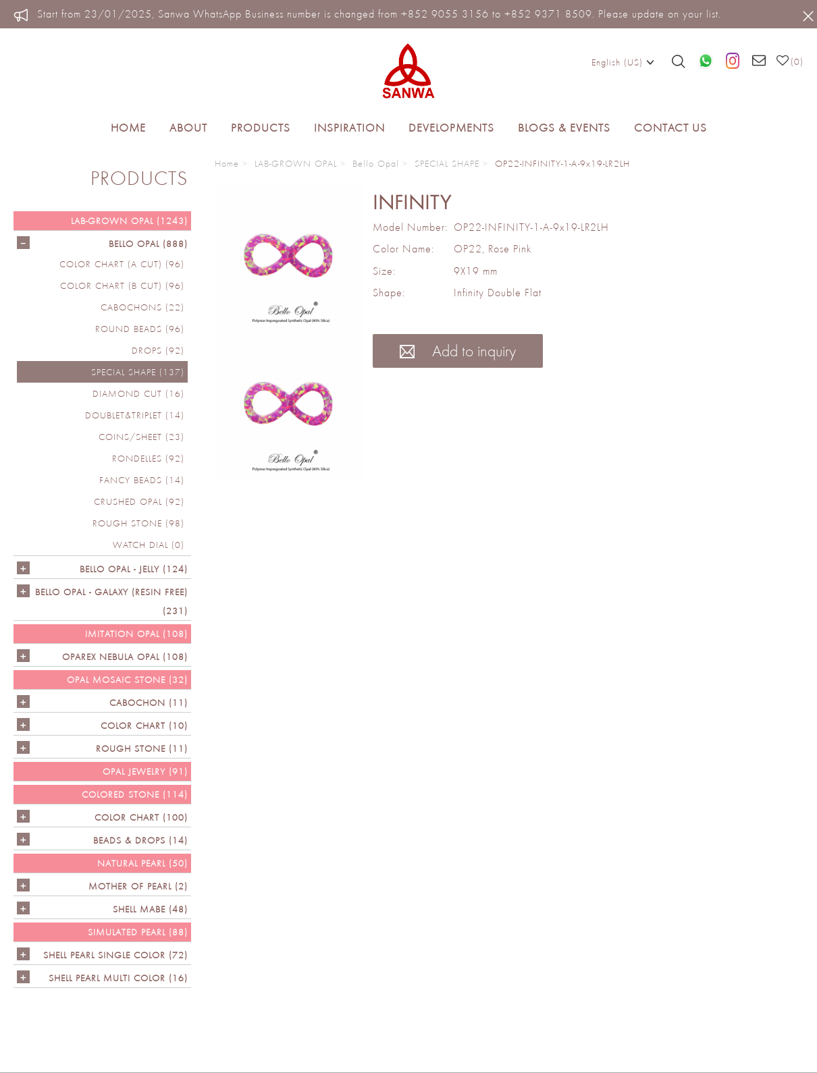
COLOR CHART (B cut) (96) (122, 285)
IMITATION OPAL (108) (136, 633)
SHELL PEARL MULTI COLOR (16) (118, 977)
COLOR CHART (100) (141, 817)
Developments (451, 127)
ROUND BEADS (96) (139, 328)
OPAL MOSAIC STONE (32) (127, 679)
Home (128, 127)
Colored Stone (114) (135, 794)
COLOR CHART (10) (144, 725)
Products (260, 127)
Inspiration (349, 127)
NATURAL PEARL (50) (142, 863)
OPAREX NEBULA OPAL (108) (125, 656)
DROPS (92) (158, 350)
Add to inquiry (458, 350)
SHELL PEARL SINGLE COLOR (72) (115, 955)
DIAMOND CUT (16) (138, 393)
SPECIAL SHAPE (447, 163)
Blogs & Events (564, 127)
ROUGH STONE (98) (138, 523)
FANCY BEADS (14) (141, 479)
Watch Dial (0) (148, 544)
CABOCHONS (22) (142, 307)
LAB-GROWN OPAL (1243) (129, 220)
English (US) (622, 61)
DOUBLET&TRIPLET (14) (134, 415)
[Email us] (759, 61)
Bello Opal (375, 163)
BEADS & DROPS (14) (140, 840)
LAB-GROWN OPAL (296, 163)
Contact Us (670, 127)
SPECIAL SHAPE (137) (137, 371)
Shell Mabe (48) (150, 909)
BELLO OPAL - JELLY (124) (134, 568)
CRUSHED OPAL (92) (139, 501)
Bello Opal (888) (148, 243)
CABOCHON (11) (148, 702)
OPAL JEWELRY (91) (145, 771)
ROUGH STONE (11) (142, 748)
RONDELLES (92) (148, 458)
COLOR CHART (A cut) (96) (121, 263)
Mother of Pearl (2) (138, 886)
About (188, 127)
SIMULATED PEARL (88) (138, 932)
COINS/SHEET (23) (141, 436)
